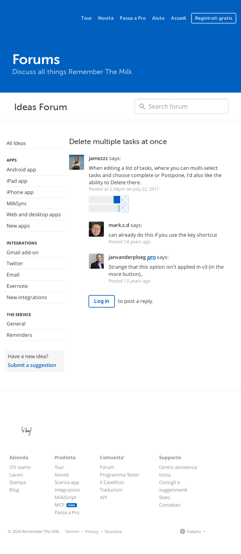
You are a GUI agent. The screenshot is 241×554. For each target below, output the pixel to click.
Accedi (178, 18)
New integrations (27, 297)
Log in (101, 301)
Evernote (17, 285)
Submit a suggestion (32, 365)
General (16, 323)
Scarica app (67, 482)
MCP (66, 505)
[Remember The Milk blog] (233, 532)
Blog (14, 490)
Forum (107, 467)
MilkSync (17, 203)
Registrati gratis (213, 18)
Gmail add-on (23, 252)
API (103, 497)
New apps (18, 225)
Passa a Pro (133, 18)
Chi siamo (20, 467)
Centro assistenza (178, 467)
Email (13, 274)
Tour (86, 18)
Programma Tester (119, 474)
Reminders (19, 334)
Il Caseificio (112, 482)
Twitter (15, 263)
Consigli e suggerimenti (173, 486)
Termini (72, 531)
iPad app (17, 180)
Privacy (92, 531)
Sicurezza (113, 531)
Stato (164, 497)
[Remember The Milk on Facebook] (216, 532)
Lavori (16, 474)
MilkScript (65, 497)
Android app (21, 169)
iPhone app (20, 192)
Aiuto (158, 18)
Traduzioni (111, 490)
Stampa (17, 482)
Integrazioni (67, 490)
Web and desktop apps (34, 214)
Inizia (164, 474)
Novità (106, 18)
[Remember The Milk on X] (225, 532)
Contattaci (170, 505)
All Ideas (16, 143)
